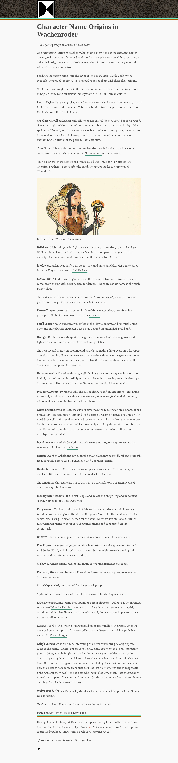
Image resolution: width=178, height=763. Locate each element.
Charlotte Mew (91, 140)
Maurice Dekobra (61, 607)
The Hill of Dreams (67, 112)
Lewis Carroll (61, 135)
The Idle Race (79, 270)
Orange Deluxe (96, 342)
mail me (108, 727)
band (85, 167)
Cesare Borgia (58, 635)
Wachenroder (82, 45)
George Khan (109, 415)
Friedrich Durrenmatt (112, 383)
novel (128, 677)
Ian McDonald (117, 519)
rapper (123, 564)
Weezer (126, 514)
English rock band (119, 329)
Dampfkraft (91, 722)
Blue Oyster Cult (74, 501)
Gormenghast (93, 153)
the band (90, 519)
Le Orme (72, 447)
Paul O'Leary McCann (65, 722)
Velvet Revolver (110, 257)
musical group (93, 586)
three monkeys (50, 577)
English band (117, 594)
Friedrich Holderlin (98, 474)
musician (94, 315)
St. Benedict (75, 461)
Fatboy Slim (44, 289)
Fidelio (100, 397)
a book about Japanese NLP (93, 732)
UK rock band (97, 302)
